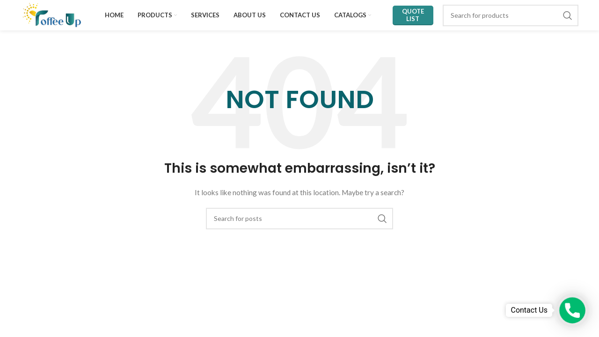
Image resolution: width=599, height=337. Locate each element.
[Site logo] (52, 14)
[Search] (510, 15)
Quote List (413, 14)
